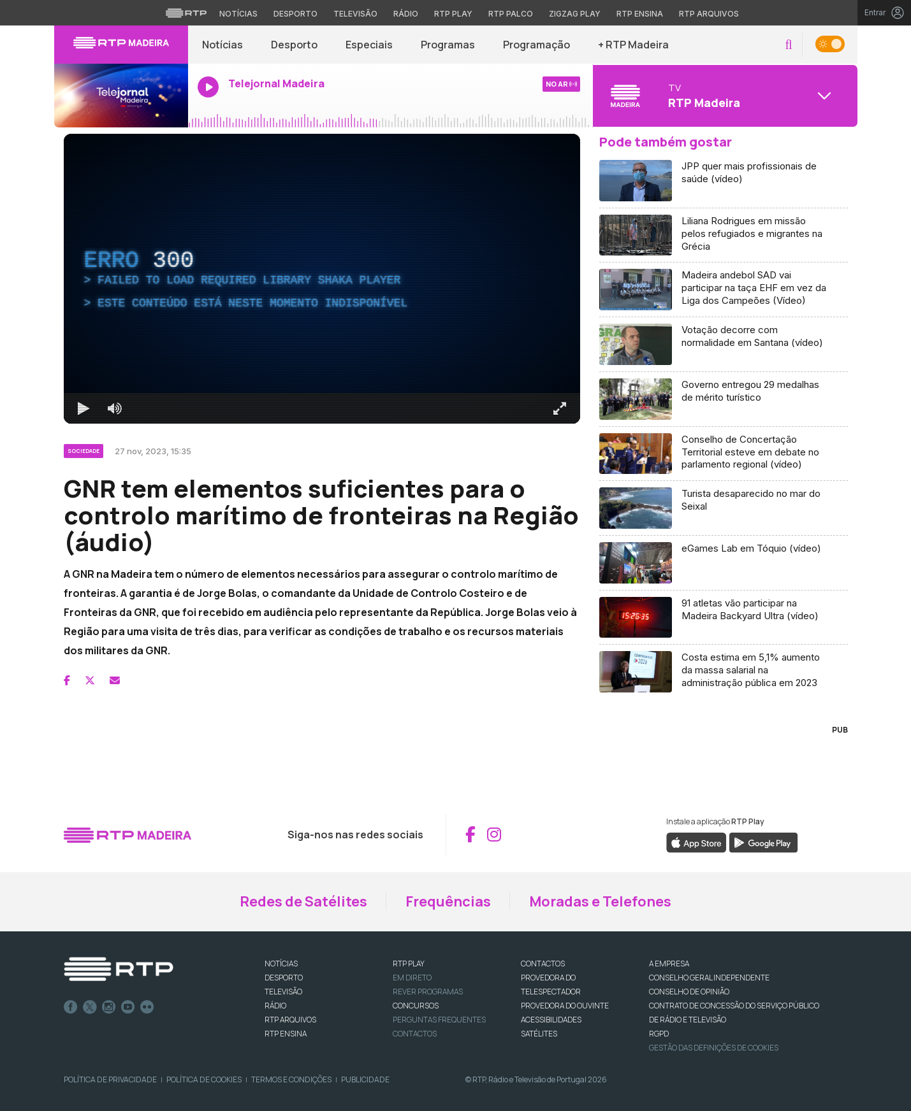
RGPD (659, 1033)
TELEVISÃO (283, 991)
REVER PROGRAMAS (428, 991)
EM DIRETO (412, 977)
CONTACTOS (543, 963)
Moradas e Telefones (600, 901)
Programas (448, 45)
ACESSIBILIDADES (551, 1019)
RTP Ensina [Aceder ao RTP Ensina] (639, 13)
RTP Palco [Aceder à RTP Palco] (510, 13)
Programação (536, 45)
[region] (322, 279)
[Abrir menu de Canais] (723, 95)
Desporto (294, 45)
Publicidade (365, 1079)
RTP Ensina (286, 1033)
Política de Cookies (204, 1079)
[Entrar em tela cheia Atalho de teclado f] (559, 408)
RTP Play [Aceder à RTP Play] (453, 13)
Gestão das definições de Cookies (713, 1047)
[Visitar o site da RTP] (186, 12)
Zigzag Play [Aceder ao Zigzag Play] (575, 13)
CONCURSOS (416, 1005)
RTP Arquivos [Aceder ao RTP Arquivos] (709, 13)
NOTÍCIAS (281, 963)
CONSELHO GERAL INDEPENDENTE (709, 977)
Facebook (71, 1007)
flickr (147, 1007)
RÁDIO (275, 1005)
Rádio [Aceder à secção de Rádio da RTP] (405, 13)
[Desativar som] (114, 408)
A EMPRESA (669, 963)
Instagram (109, 1007)
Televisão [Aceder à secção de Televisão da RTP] (355, 13)
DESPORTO (284, 977)
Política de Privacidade (110, 1079)
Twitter (90, 1007)
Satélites (539, 1033)
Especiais (369, 45)
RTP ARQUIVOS (290, 1019)
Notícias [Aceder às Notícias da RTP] (238, 13)
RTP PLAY (409, 963)
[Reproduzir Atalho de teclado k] (84, 408)
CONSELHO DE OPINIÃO (689, 991)
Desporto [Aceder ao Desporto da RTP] (295, 13)
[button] (788, 44)
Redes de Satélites (303, 901)
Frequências (448, 901)
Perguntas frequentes (439, 1019)
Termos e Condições (291, 1079)
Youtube (128, 1007)
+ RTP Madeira (633, 45)
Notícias (222, 45)
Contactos (415, 1033)
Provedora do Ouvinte (565, 1005)
